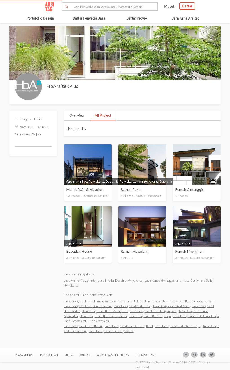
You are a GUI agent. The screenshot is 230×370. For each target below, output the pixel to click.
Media (69, 355)
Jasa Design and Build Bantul (83, 326)
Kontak (85, 355)
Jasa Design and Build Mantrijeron (105, 311)
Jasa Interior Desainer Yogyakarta (120, 280)
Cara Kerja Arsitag (185, 18)
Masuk (169, 6)
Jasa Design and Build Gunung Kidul (129, 326)
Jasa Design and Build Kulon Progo (177, 326)
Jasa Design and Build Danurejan (86, 301)
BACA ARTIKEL (24, 355)
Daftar (187, 6)
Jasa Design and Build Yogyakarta (111, 331)
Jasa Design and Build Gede (171, 306)
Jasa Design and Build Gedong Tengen (135, 301)
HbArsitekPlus (62, 86)
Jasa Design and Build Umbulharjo (196, 316)
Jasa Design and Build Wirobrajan (86, 321)
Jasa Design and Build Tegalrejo (150, 316)
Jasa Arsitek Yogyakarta (80, 280)
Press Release (49, 355)
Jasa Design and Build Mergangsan (153, 311)
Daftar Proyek (137, 18)
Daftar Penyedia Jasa (89, 18)
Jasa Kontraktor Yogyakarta (163, 280)
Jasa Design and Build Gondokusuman (187, 301)
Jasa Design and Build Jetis (132, 306)
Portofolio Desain (40, 18)
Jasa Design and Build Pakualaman (103, 316)
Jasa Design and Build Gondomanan (88, 306)
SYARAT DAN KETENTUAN (113, 355)
